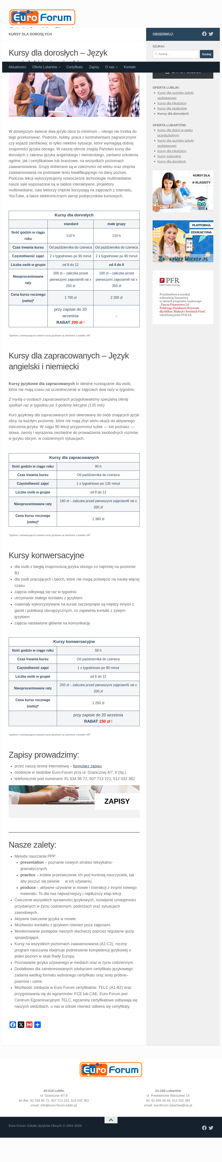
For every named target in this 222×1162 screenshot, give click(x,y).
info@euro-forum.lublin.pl (59, 1150)
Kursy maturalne (169, 201)
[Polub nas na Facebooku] (204, 78)
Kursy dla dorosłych (173, 158)
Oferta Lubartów (44, 67)
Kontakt (129, 67)
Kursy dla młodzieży (172, 148)
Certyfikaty (75, 67)
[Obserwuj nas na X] (211, 78)
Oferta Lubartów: (169, 170)
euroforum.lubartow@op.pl (173, 1150)
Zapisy (94, 67)
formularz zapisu (87, 811)
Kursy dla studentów (172, 153)
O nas (109, 67)
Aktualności (17, 67)
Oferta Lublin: (166, 132)
